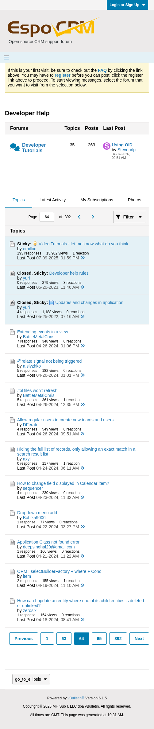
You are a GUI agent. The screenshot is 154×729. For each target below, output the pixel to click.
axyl (27, 458)
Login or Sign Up (127, 5)
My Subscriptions (96, 199)
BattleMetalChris (39, 336)
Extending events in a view (42, 331)
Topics (19, 199)
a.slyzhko (32, 366)
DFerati (30, 424)
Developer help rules (68, 273)
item (27, 576)
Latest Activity (53, 199)
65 (99, 638)
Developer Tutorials (34, 147)
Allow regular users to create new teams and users (65, 419)
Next (139, 638)
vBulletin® (76, 698)
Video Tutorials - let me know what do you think (83, 243)
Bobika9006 (34, 517)
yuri (26, 278)
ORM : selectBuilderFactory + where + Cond (59, 571)
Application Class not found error (48, 542)
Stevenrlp (126, 149)
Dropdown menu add (37, 512)
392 (117, 638)
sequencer (33, 488)
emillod (30, 248)
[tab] (18, 200)
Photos (134, 199)
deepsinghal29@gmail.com (49, 546)
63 (64, 638)
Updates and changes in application (89, 302)
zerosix (30, 610)
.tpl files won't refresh (37, 390)
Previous (23, 638)
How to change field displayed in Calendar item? (63, 483)
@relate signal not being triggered (49, 361)
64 (81, 638)
